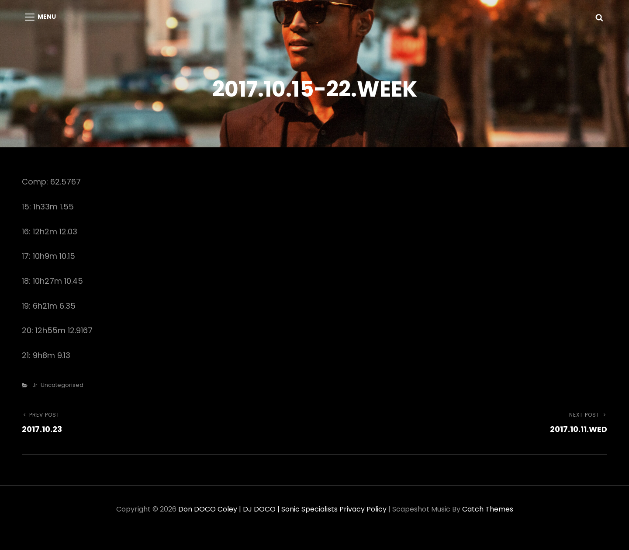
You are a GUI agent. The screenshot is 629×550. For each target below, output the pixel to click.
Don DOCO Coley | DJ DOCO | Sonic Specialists (258, 509)
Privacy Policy (363, 509)
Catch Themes (487, 509)
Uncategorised (62, 385)
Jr (35, 385)
